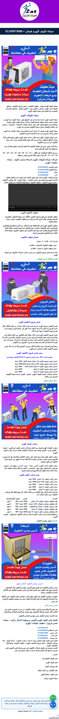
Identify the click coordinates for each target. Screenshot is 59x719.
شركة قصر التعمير (15, 648)
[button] (53, 698)
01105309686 (43, 175)
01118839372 (43, 635)
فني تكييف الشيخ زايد (49, 658)
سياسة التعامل (37, 711)
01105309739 (43, 172)
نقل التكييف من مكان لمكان (47, 670)
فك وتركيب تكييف (51, 666)
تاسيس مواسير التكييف (31, 703)
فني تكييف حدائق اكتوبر (49, 674)
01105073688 (43, 170)
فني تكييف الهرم (51, 662)
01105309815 (43, 167)
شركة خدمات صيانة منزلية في (29, 650)
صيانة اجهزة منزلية (50, 678)
